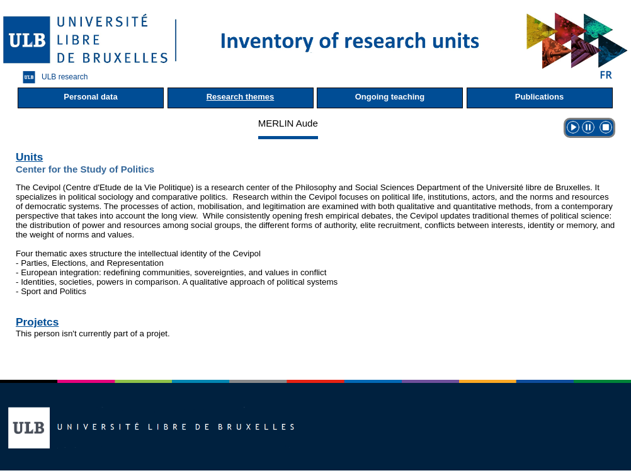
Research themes (241, 96)
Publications (539, 96)
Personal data (90, 96)
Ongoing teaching (390, 96)
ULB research (52, 77)
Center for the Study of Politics (85, 169)
